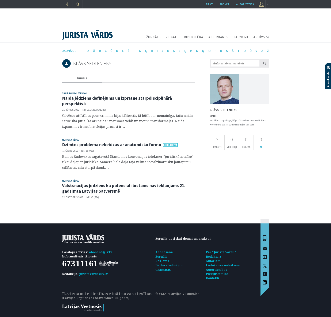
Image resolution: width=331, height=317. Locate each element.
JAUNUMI (241, 37)
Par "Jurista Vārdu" (221, 252)
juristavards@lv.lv (93, 274)
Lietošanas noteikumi (223, 265)
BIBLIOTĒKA (193, 37)
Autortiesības (216, 270)
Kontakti (212, 278)
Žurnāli (161, 256)
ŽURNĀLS (153, 37)
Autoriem (213, 261)
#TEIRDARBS (218, 37)
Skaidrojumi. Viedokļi (75, 93)
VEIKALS (172, 37)
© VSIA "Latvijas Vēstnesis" (177, 294)
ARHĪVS (259, 37)
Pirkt (209, 4)
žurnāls (82, 78)
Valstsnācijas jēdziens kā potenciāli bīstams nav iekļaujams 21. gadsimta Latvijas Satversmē (123, 188)
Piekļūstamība (217, 274)
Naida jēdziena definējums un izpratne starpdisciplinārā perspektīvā (117, 100)
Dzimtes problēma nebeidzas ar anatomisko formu (111, 144)
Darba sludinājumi (169, 265)
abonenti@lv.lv (100, 252)
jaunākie (69, 51)
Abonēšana (164, 252)
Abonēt (224, 4)
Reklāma (162, 261)
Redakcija (213, 256)
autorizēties (245, 4)
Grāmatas (163, 270)
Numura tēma (70, 139)
